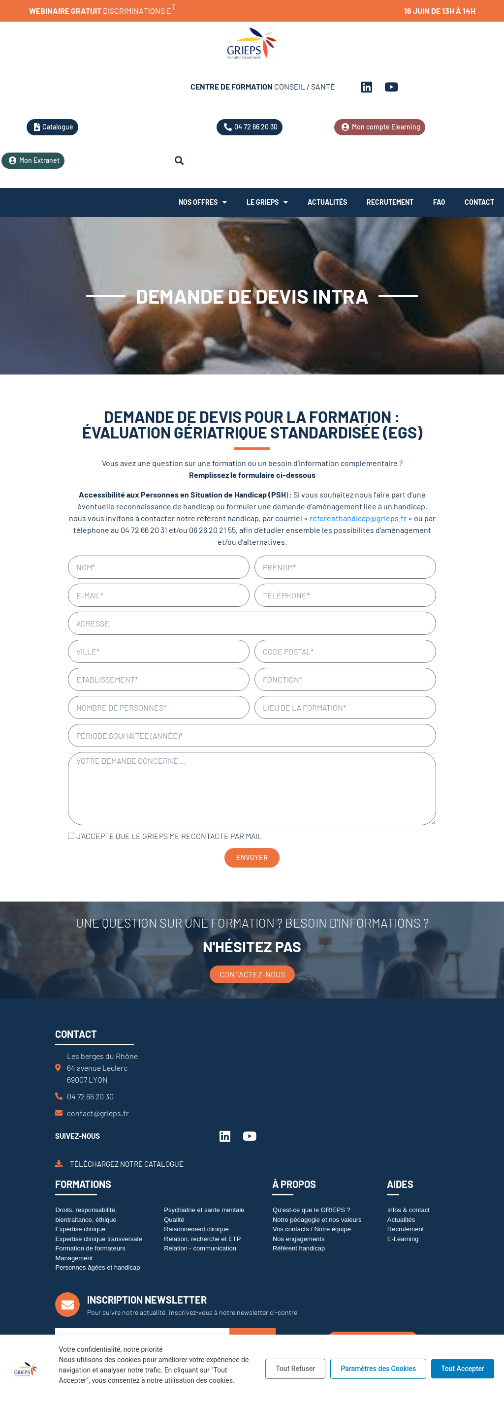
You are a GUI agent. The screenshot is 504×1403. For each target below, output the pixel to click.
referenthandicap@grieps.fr (358, 518)
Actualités (327, 202)
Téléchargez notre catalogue (127, 1163)
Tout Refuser (295, 1368)
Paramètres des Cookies (378, 1368)
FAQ (439, 202)
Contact (479, 202)
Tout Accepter (462, 1368)
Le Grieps (267, 202)
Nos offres (203, 202)
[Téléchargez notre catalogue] (59, 1163)
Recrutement (390, 202)
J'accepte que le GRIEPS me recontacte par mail (169, 836)
